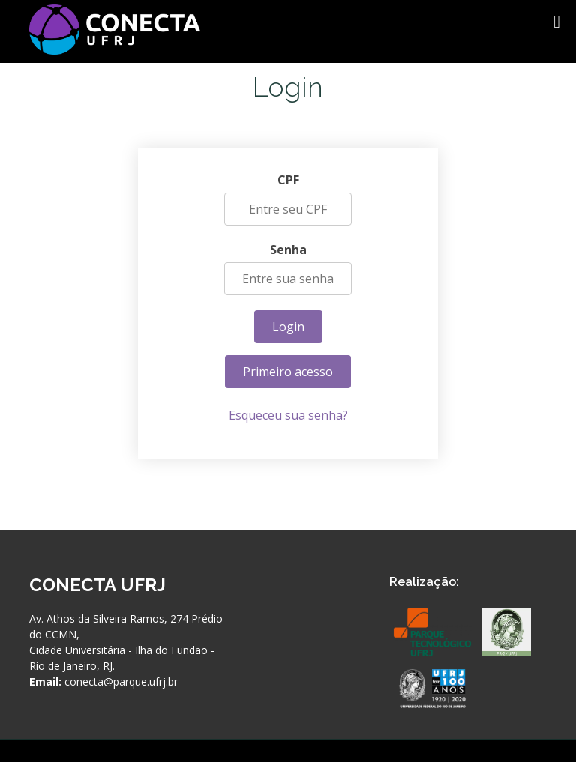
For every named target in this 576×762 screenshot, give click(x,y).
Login (288, 327)
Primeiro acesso (288, 372)
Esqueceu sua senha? (288, 416)
